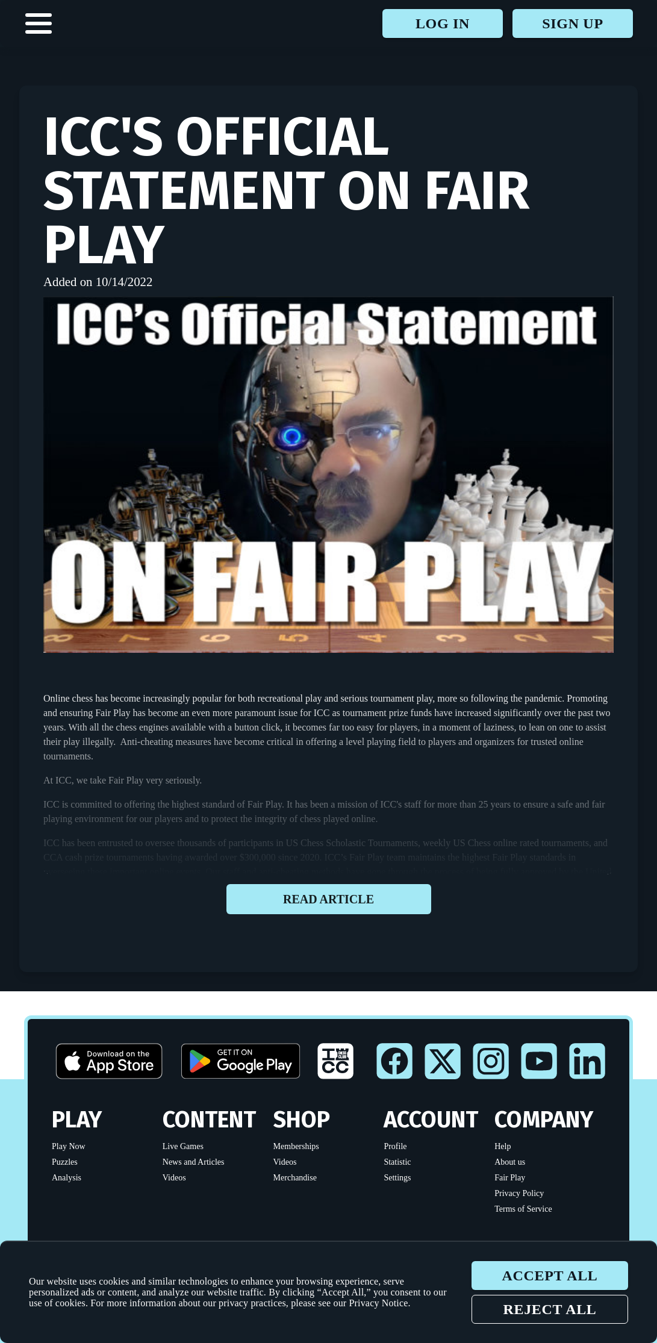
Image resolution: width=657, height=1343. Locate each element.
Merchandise (295, 1177)
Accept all (549, 1275)
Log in (443, 23)
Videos (174, 1177)
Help (502, 1146)
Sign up (572, 23)
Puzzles (65, 1162)
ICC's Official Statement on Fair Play (286, 191)
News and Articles (194, 1162)
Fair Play (509, 1177)
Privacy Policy (519, 1193)
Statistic (397, 1162)
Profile (395, 1146)
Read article (328, 899)
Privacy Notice (378, 1303)
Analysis (66, 1177)
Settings (397, 1177)
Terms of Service (523, 1209)
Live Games (183, 1146)
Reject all (549, 1309)
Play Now (69, 1146)
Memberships (296, 1146)
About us (509, 1162)
